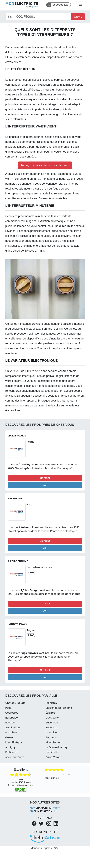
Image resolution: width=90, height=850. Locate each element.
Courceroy (11, 713)
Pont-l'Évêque (13, 742)
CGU (56, 848)
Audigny (10, 747)
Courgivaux (53, 732)
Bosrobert (11, 732)
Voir (45, 485)
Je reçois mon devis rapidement (45, 165)
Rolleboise (11, 717)
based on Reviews (20, 780)
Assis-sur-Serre (14, 757)
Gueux (9, 737)
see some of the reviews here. (20, 785)
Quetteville (52, 717)
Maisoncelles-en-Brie (59, 708)
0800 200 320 (60, 4)
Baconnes (52, 722)
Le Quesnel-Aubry (57, 747)
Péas (8, 708)
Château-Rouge (15, 703)
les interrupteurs (42, 47)
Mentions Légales (41, 848)
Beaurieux (52, 727)
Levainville (52, 752)
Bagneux (51, 737)
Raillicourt (11, 752)
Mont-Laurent (54, 742)
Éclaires (50, 713)
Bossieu (10, 722)
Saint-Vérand (54, 757)
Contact (45, 478)
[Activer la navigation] (80, 4)
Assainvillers (12, 727)
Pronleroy (51, 703)
